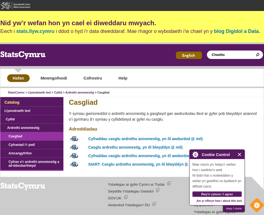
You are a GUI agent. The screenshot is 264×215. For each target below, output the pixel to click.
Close (239, 154)
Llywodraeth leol (39, 92)
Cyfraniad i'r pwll (22, 145)
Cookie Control (255, 206)
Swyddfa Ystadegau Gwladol (130, 191)
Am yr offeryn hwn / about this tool (219, 200)
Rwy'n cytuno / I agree (217, 194)
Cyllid (58, 92)
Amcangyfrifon (20, 153)
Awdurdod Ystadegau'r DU (129, 205)
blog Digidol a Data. (237, 31)
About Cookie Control (195, 154)
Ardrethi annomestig (79, 92)
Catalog (11, 102)
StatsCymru (16, 92)
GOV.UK (114, 198)
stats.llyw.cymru (35, 31)
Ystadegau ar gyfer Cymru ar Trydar (136, 184)
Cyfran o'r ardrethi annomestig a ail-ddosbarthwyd (34, 164)
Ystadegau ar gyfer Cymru (214, 212)
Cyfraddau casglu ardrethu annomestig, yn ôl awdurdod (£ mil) (145, 139)
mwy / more (234, 208)
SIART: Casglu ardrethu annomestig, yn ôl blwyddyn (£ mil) (142, 164)
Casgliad (15, 136)
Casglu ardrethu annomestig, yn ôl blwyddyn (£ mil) (135, 147)
